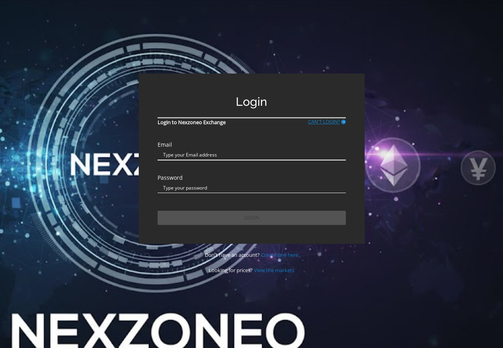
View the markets (274, 270)
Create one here (279, 254)
